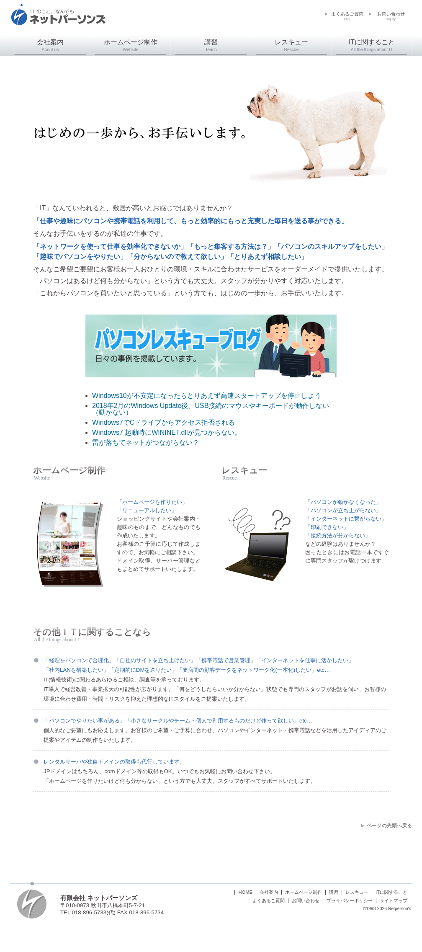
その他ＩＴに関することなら (92, 632)
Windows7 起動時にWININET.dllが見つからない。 (166, 432)
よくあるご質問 (347, 16)
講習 (211, 45)
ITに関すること (372, 45)
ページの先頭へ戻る (389, 825)
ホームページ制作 (130, 45)
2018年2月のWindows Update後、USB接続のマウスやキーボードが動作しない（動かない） (210, 409)
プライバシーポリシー (350, 900)
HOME (245, 892)
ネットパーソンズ (58, 19)
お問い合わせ (391, 16)
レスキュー (291, 45)
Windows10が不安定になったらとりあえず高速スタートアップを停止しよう (206, 395)
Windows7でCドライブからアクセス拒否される (163, 422)
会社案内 (50, 45)
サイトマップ (393, 900)
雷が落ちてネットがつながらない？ (145, 442)
